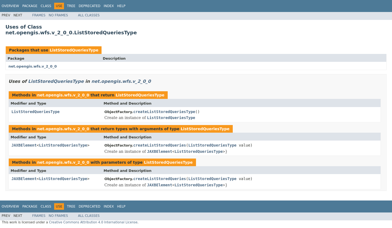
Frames (38, 15)
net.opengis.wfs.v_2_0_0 (32, 66)
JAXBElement (24, 145)
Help (121, 6)
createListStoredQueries (159, 145)
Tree (71, 6)
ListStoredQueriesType (74, 50)
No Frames (58, 15)
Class (46, 6)
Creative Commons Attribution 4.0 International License (93, 222)
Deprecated (89, 6)
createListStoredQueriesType (164, 112)
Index (109, 6)
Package (29, 6)
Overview (10, 6)
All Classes (89, 15)
